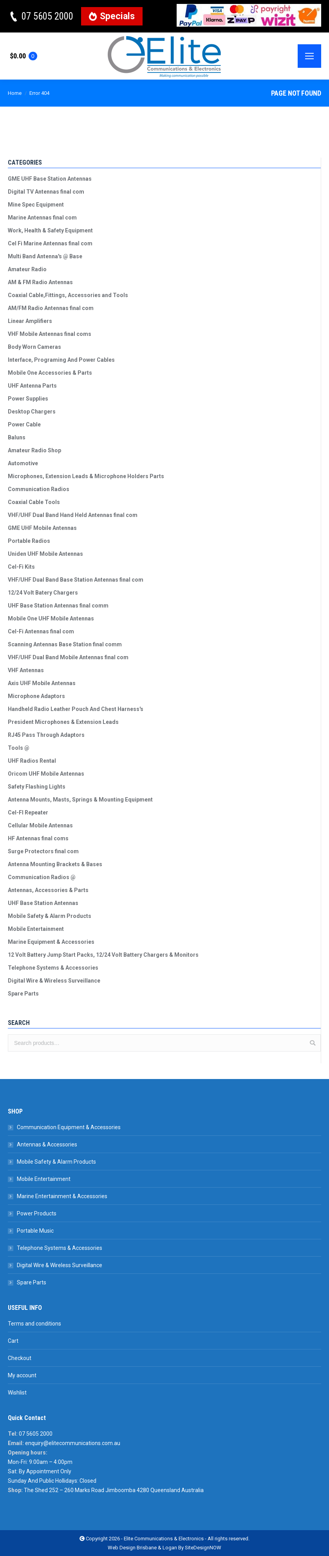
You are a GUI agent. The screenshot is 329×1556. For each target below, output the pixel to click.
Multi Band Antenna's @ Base (45, 256)
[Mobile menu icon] (309, 56)
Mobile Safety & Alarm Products (49, 916)
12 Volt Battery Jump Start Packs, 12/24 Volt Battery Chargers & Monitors (103, 955)
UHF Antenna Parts (32, 386)
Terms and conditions (34, 1323)
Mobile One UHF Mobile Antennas (51, 618)
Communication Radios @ (42, 877)
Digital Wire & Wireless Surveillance (54, 980)
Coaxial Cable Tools (34, 502)
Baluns (16, 437)
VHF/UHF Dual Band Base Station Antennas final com (75, 580)
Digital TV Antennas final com (46, 192)
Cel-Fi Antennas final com (41, 631)
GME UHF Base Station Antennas (50, 179)
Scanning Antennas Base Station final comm (65, 644)
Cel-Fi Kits (21, 567)
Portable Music (35, 1231)
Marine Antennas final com (42, 217)
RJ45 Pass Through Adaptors (46, 735)
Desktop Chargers (32, 411)
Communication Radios (38, 489)
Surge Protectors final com (43, 851)
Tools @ (18, 748)
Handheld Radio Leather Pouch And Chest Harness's (75, 709)
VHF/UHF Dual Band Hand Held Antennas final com (72, 515)
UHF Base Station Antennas (43, 903)
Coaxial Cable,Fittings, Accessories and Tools (68, 295)
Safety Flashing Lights (36, 786)
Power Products (36, 1213)
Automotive (23, 463)
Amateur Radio (27, 269)
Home (15, 93)
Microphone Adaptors (36, 696)
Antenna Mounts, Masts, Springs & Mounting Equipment (80, 799)
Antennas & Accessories (47, 1144)
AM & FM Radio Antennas (40, 282)
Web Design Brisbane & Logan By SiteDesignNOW (164, 1548)
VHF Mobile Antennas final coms (49, 334)
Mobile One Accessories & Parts (50, 373)
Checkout (19, 1358)
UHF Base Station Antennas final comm (58, 605)
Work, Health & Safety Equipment (50, 230)
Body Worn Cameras (34, 347)
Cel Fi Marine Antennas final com (50, 243)
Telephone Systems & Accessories (53, 968)
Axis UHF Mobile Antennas (42, 683)
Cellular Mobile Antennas (40, 825)
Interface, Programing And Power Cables (61, 360)
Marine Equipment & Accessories (51, 942)
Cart (13, 1341)
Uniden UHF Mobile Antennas (45, 554)
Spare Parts (23, 993)
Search (312, 1043)
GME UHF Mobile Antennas (42, 528)
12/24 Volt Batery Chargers (43, 592)
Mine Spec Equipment (36, 204)
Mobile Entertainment (36, 929)
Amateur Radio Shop (34, 450)
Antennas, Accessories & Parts (48, 890)
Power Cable (24, 424)
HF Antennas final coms (38, 838)
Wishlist (17, 1392)
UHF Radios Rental (32, 761)
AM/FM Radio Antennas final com (51, 308)
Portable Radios (29, 541)
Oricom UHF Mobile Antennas (46, 774)
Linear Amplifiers (30, 321)
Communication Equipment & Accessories (69, 1127)
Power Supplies (28, 398)
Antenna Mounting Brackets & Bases (55, 864)
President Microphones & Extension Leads (63, 722)
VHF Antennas (26, 670)
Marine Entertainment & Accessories (62, 1196)
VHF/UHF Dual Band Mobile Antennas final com (68, 657)
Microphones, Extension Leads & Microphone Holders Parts (86, 476)
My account (22, 1375)
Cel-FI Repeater (28, 812)
